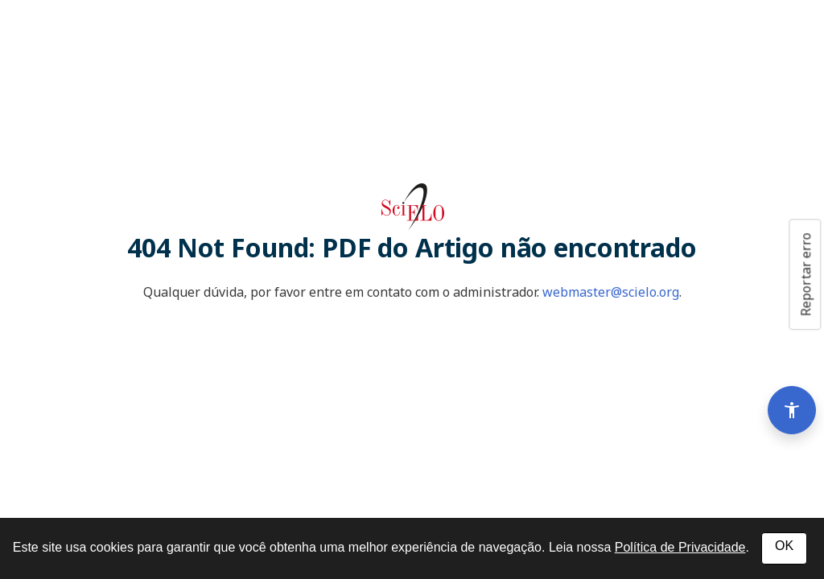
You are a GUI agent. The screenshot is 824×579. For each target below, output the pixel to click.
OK (784, 545)
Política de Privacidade (680, 547)
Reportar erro (805, 274)
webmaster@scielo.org (610, 292)
